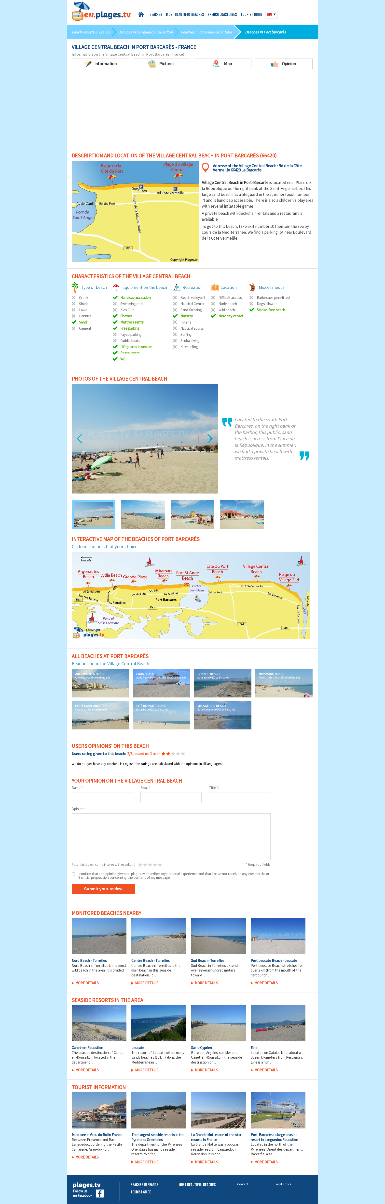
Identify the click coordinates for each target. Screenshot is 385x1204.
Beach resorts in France (91, 32)
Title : (214, 787)
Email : (145, 787)
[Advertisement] (192, 110)
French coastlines (222, 15)
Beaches (156, 15)
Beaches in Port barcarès (265, 32)
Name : (77, 787)
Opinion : (79, 809)
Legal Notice (283, 1184)
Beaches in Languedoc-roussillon (145, 32)
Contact (242, 1184)
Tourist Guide (141, 1192)
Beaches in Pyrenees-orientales (206, 32)
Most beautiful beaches (185, 15)
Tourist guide (251, 15)
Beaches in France (144, 1185)
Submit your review (103, 889)
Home (142, 14)
